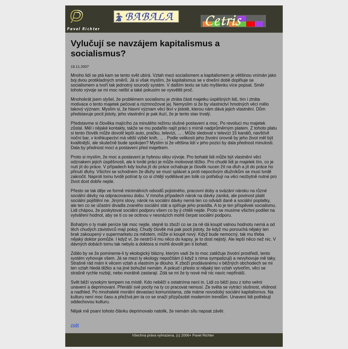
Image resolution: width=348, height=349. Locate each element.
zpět (75, 325)
